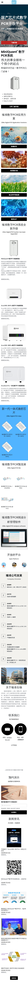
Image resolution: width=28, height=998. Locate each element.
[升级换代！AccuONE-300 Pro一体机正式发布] (14, 837)
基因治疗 (14, 219)
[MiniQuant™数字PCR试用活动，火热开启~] (14, 867)
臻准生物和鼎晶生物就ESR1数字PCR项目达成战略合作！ (14, 939)
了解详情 (14, 43)
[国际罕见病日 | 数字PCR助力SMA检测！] (14, 956)
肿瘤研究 (14, 146)
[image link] (14, 135)
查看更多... (4, 854)
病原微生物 (14, 171)
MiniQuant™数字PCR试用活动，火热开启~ (13, 880)
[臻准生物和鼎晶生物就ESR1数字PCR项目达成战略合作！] (14, 927)
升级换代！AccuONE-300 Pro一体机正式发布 (13, 850)
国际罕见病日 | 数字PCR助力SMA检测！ (13, 968)
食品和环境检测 (14, 195)
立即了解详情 (13, 107)
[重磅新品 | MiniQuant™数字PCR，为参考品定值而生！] (14, 897)
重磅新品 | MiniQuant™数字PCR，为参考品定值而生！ (13, 909)
